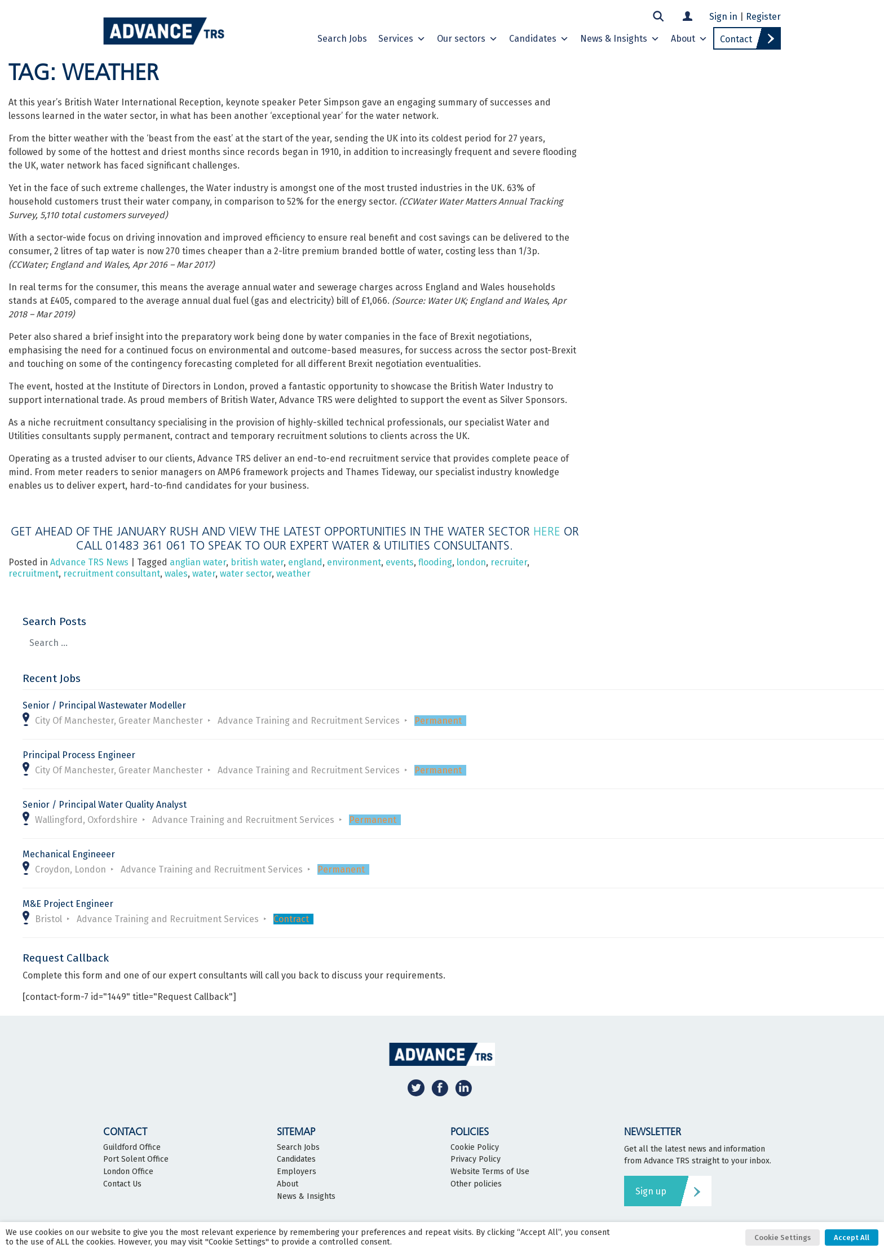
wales (176, 573)
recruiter (508, 562)
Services (402, 39)
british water (257, 562)
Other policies (476, 1184)
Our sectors (467, 39)
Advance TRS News (89, 562)
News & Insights (620, 39)
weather (293, 573)
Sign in (723, 16)
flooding (435, 562)
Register (763, 16)
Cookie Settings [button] (782, 1237)
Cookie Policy (474, 1147)
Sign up (650, 1191)
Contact (736, 39)
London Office (128, 1171)
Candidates (539, 39)
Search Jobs (342, 38)
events (400, 562)
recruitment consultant (111, 573)
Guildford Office (132, 1147)
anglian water (198, 562)
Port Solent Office (136, 1159)
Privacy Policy (475, 1159)
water (203, 573)
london (471, 562)
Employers (296, 1171)
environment (354, 562)
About (689, 39)
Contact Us (122, 1184)
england (305, 562)
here (546, 531)
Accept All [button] (851, 1237)
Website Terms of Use (489, 1171)
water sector (246, 573)
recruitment (33, 573)
